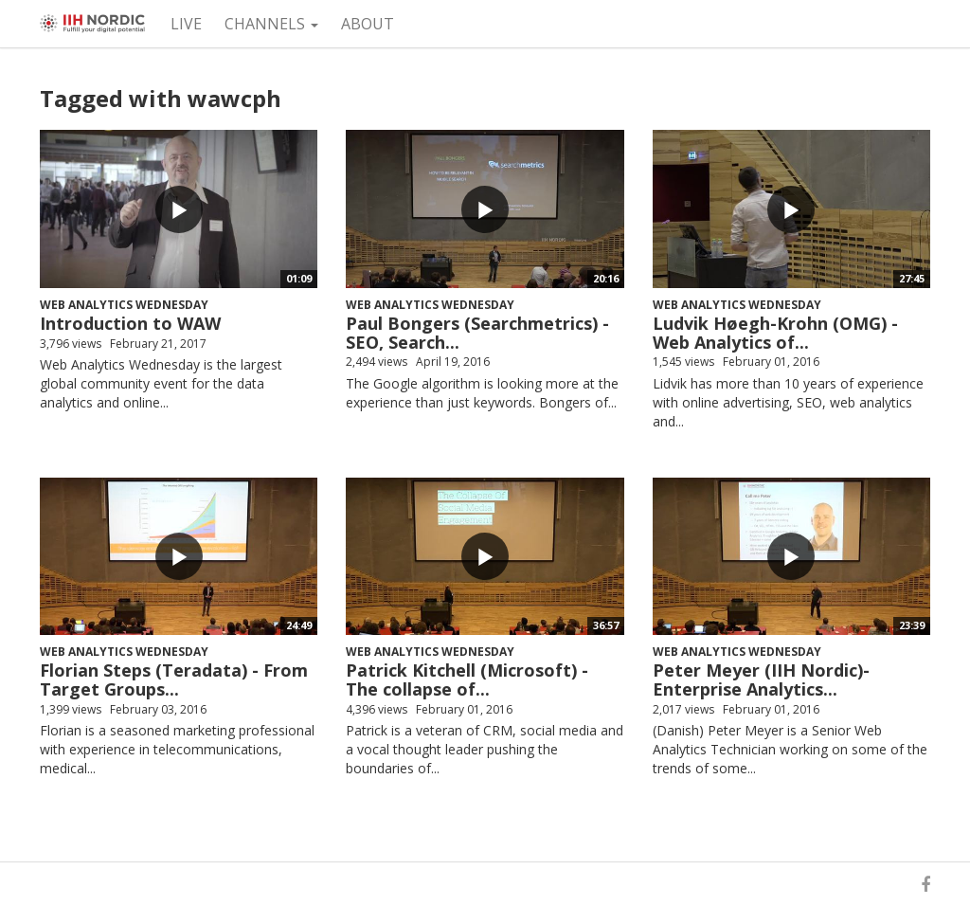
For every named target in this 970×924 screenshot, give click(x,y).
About (367, 23)
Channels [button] (271, 23)
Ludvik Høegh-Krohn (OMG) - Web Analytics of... (775, 332)
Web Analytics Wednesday (124, 305)
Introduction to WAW (130, 323)
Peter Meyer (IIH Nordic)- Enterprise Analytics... (761, 679)
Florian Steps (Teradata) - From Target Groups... (174, 679)
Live (186, 23)
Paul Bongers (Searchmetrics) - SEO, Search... (477, 332)
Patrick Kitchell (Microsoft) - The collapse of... (467, 679)
